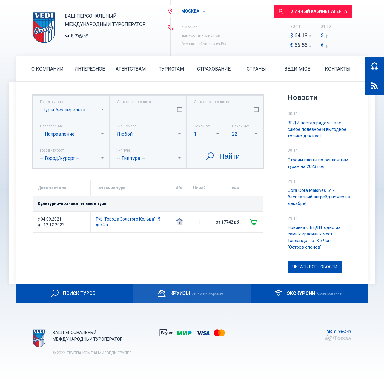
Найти (222, 156)
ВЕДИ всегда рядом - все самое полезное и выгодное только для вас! (317, 129)
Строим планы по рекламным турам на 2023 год (318, 163)
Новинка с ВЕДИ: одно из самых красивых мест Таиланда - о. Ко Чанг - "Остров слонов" (314, 237)
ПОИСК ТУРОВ (73, 293)
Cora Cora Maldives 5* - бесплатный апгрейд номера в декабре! (319, 197)
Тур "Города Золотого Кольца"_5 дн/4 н (128, 222)
